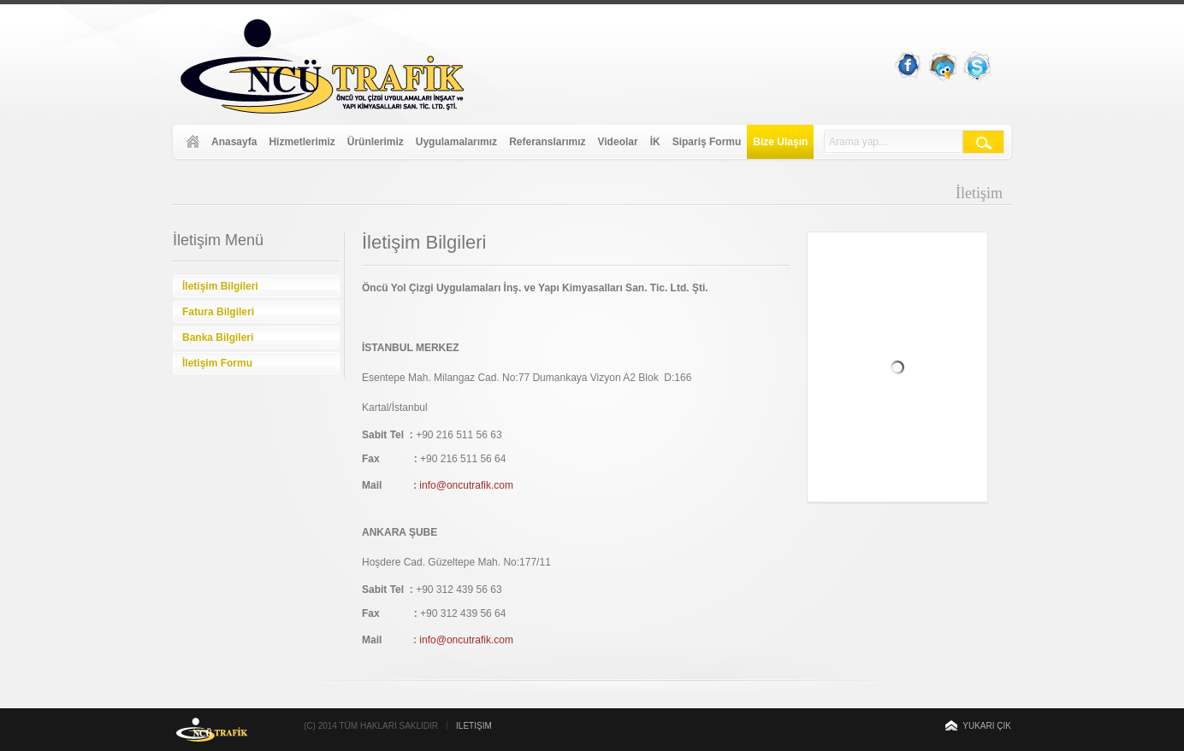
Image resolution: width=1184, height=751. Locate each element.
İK (655, 142)
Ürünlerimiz (375, 142)
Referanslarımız (547, 142)
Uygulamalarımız (456, 142)
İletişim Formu (217, 363)
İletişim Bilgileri (220, 286)
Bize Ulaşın (780, 142)
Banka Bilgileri (217, 337)
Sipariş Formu (707, 142)
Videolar (618, 142)
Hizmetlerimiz (301, 142)
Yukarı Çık (986, 725)
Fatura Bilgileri (218, 312)
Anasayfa (234, 142)
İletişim (474, 725)
